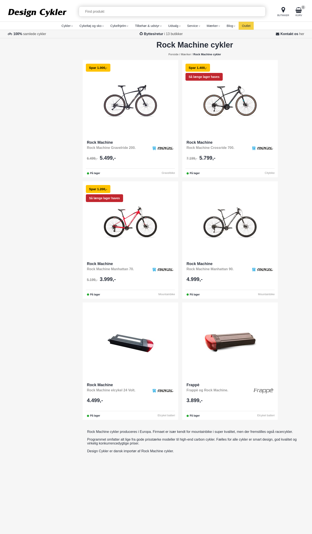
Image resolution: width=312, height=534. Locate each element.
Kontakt (133, 437)
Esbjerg (197, 464)
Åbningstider (137, 459)
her (301, 34)
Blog (131, 507)
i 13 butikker (163, 34)
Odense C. (200, 437)
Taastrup (198, 496)
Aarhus (197, 475)
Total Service (137, 442)
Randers (198, 480)
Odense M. (200, 442)
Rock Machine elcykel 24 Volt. (187, 269)
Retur (132, 502)
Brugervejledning (140, 480)
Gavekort (135, 491)
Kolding (197, 453)
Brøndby (198, 502)
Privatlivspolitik (281, 525)
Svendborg (200, 448)
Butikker (134, 453)
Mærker (133, 464)
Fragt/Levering (139, 448)
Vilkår (132, 475)
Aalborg (198, 469)
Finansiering (137, 469)
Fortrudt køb (279, 470)
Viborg (197, 491)
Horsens (198, 459)
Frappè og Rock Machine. (260, 269)
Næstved (198, 486)
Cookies (296, 525)
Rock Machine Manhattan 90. (110, 269)
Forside (173, 54)
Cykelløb (134, 486)
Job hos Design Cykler (145, 496)
